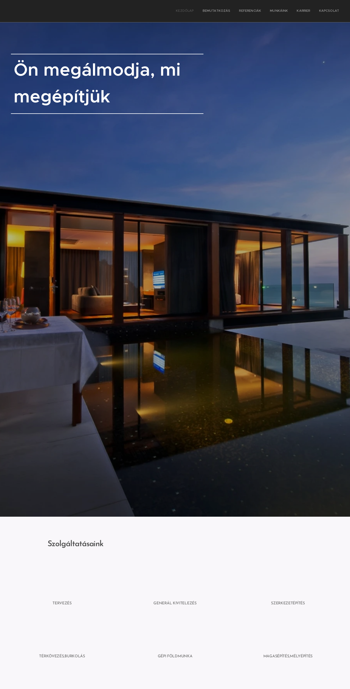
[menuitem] (297, 11)
